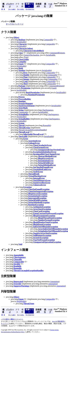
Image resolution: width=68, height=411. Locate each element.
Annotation (54, 281)
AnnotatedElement (57, 53)
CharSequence (47, 110)
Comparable (48, 40)
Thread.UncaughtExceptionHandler (32, 130)
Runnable (46, 125)
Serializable (21, 42)
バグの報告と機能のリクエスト (12, 319)
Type (26, 57)
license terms (54, 330)
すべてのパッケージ (14, 24)
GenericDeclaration (31, 55)
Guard (53, 88)
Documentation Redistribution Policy (13, 332)
